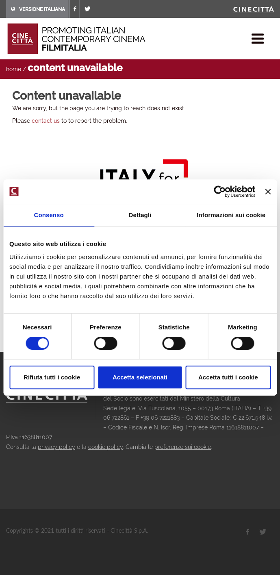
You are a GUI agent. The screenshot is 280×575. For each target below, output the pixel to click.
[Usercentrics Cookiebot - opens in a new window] (220, 191)
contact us (46, 121)
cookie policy (105, 447)
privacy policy (56, 447)
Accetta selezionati (140, 377)
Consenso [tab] (49, 214)
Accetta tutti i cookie (228, 377)
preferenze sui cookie (182, 447)
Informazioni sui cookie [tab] (231, 214)
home (13, 69)
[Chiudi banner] (268, 191)
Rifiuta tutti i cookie (52, 377)
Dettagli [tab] (140, 214)
